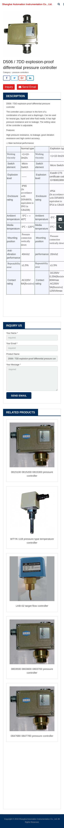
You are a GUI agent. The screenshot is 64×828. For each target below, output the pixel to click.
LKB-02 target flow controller (32, 605)
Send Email (27, 86)
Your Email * (12, 343)
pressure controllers (20, 72)
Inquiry (9, 86)
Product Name (12, 354)
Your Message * (13, 364)
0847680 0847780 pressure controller (32, 735)
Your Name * (12, 333)
